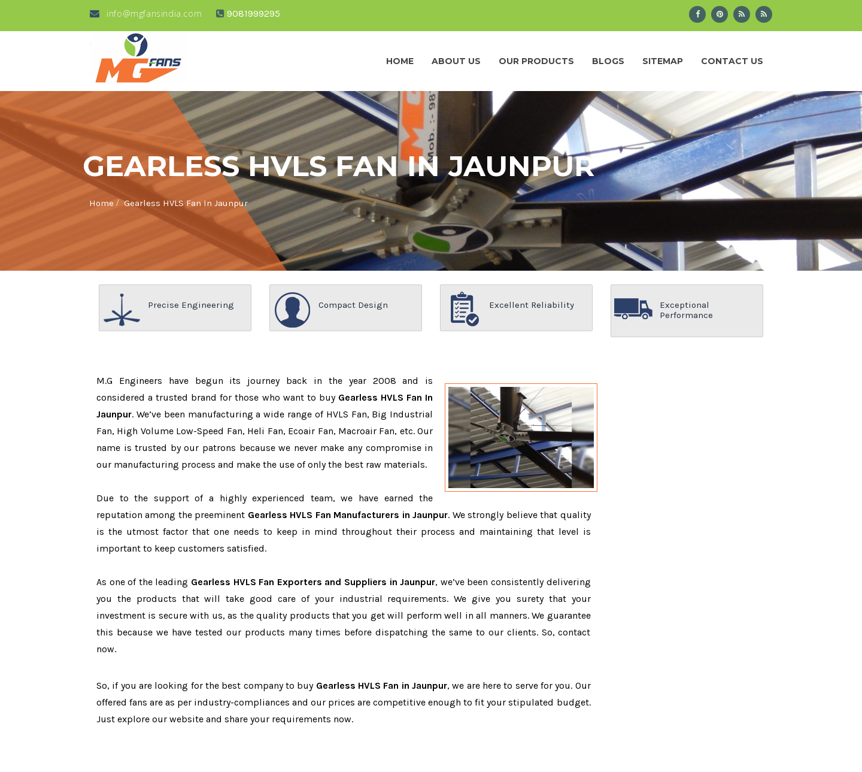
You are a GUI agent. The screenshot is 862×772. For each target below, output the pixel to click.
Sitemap (662, 61)
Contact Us (732, 61)
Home (400, 61)
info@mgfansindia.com (146, 13)
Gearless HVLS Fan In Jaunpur (186, 203)
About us (456, 61)
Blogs (608, 61)
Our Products (536, 61)
